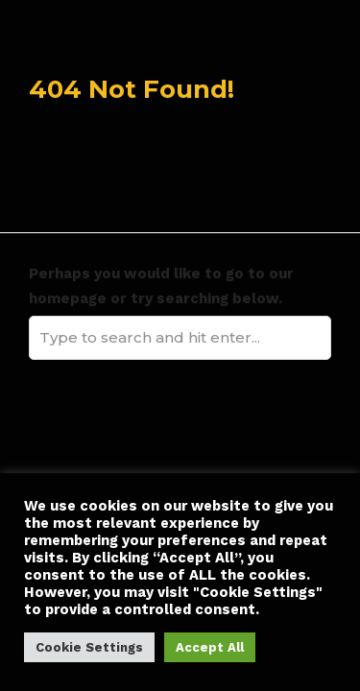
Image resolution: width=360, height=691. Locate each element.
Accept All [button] (210, 647)
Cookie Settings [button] (89, 647)
